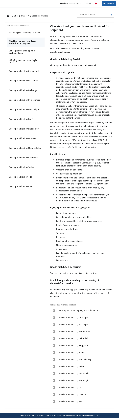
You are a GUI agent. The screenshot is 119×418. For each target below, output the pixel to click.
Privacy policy (55, 416)
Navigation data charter (72, 416)
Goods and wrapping (40, 16)
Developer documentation (70, 3)
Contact (88, 3)
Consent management (91, 416)
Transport (25, 16)
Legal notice (25, 416)
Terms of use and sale (40, 416)
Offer (16, 16)
